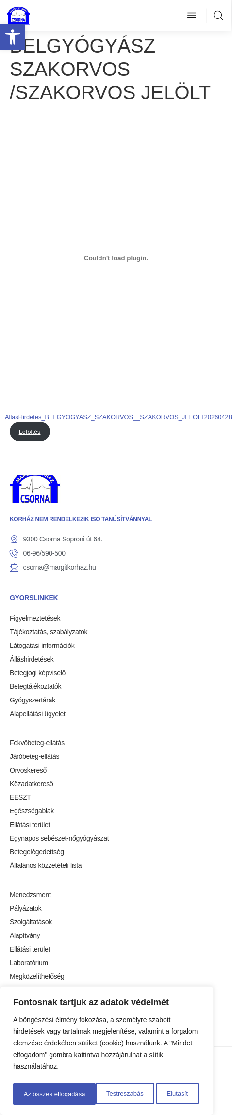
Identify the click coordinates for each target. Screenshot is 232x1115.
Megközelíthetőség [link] (37, 976)
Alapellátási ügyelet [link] (38, 714)
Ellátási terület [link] (30, 824)
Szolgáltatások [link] (31, 922)
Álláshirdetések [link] (31, 659)
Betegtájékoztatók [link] (35, 686)
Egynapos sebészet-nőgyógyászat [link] (59, 838)
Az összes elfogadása (159, 1094)
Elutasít (94, 1094)
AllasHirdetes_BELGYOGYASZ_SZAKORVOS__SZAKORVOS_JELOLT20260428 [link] (118, 417)
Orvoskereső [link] (28, 770)
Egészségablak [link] (32, 811)
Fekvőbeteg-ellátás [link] (37, 743)
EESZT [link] (20, 797)
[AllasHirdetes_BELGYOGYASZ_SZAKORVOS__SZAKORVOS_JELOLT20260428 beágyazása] (116, 258)
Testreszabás (41, 1094)
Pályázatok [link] (25, 908)
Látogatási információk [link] (42, 645)
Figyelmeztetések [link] (35, 618)
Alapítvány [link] (25, 935)
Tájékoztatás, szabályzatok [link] (48, 632)
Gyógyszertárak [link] (32, 700)
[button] (191, 15)
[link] (12, 37)
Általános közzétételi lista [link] (46, 865)
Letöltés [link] (30, 431)
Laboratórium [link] (29, 963)
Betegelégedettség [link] (37, 852)
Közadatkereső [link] (31, 784)
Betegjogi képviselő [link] (38, 673)
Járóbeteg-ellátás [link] (34, 756)
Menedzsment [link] (30, 895)
